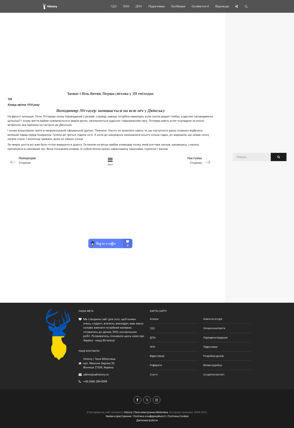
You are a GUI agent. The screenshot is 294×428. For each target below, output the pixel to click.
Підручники (210, 346)
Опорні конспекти (214, 328)
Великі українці (212, 365)
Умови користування (118, 416)
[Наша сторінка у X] (147, 400)
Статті (154, 374)
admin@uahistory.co (96, 374)
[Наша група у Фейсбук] (137, 400)
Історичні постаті (213, 374)
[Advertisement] (110, 58)
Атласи (154, 319)
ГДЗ (152, 328)
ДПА (152, 337)
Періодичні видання (215, 337)
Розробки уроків (213, 355)
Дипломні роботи (147, 420)
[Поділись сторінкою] (236, 6)
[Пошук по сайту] (246, 6)
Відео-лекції (157, 355)
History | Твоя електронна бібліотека (146, 412)
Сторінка (48, 160)
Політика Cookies (178, 416)
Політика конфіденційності (149, 416)
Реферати (156, 365)
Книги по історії (212, 319)
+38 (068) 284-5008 (95, 381)
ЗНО (152, 346)
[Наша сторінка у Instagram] (156, 400)
